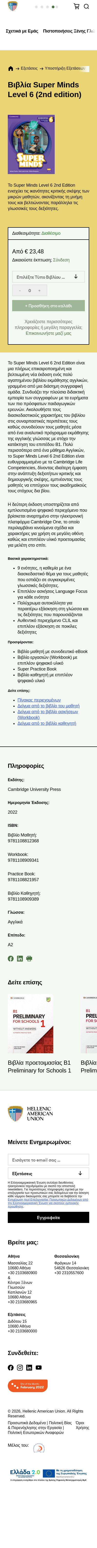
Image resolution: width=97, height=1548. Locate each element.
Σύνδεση (61, 260)
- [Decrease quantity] (20, 290)
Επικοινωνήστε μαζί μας (48, 333)
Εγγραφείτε (48, 1217)
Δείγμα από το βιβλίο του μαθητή (48, 705)
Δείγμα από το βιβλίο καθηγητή (47, 723)
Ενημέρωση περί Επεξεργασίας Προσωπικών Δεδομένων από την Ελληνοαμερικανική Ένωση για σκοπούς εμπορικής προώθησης (48, 1203)
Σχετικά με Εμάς (22, 31)
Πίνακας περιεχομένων (39, 700)
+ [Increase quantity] (39, 290)
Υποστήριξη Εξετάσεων (65, 68)
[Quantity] (29, 290)
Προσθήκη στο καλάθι (50, 305)
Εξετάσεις (29, 68)
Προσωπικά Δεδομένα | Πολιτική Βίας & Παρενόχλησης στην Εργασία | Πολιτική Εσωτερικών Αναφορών (40, 1428)
